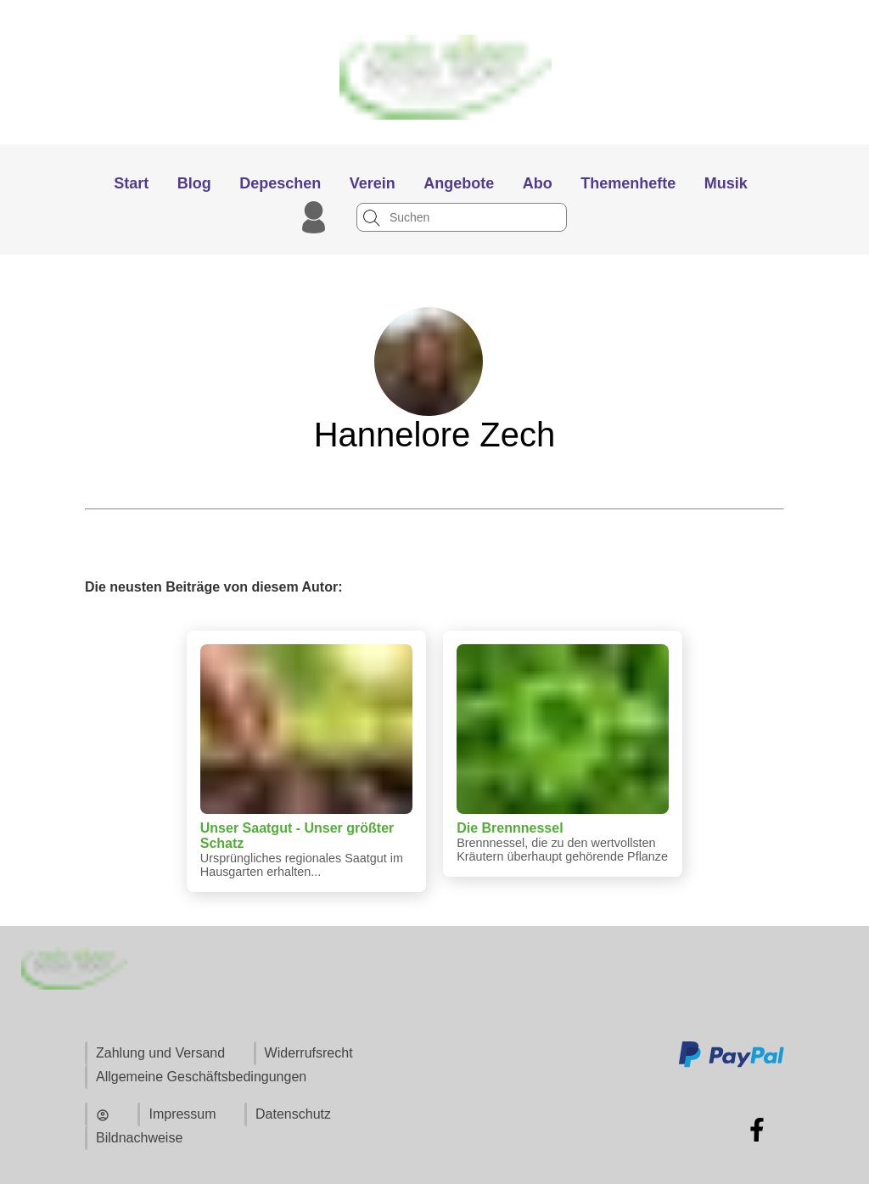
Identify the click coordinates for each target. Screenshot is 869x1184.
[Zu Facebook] (757, 1130)
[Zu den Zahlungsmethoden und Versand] (731, 1065)
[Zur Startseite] (435, 136)
